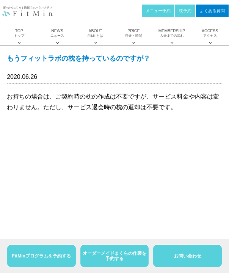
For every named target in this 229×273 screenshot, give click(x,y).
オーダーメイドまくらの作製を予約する (114, 256)
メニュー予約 (158, 10)
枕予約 (185, 10)
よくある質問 (212, 10)
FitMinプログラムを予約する (41, 256)
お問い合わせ (187, 256)
